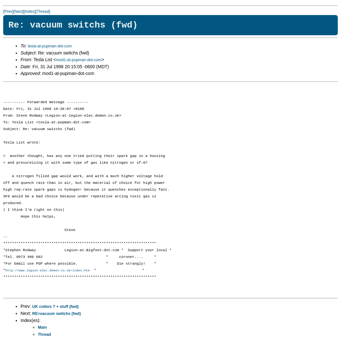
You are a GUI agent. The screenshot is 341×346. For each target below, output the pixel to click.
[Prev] (8, 11)
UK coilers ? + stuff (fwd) (55, 307)
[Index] (30, 11)
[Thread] (43, 11)
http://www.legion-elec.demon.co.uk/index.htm (47, 270)
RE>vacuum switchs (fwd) (56, 314)
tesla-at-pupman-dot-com (50, 46)
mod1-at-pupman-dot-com (79, 60)
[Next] (18, 11)
